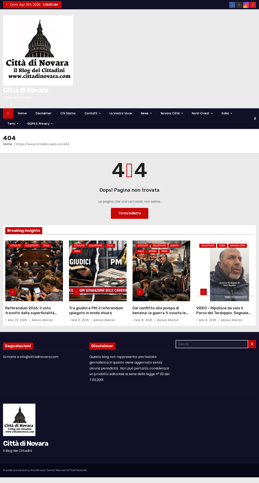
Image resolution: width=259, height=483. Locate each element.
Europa (174, 245)
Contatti (93, 113)
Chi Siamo (68, 113)
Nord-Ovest (202, 113)
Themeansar (78, 470)
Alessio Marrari (41, 320)
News (146, 113)
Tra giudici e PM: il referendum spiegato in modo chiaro (96, 310)
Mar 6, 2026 (208, 320)
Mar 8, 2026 (81, 320)
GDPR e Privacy (40, 124)
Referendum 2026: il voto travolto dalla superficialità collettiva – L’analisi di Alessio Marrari (31, 315)
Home (22, 113)
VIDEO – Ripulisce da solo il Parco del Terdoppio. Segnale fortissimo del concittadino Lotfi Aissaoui (222, 315)
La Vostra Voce (120, 113)
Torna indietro (129, 213)
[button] (255, 118)
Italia (227, 113)
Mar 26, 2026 (18, 320)
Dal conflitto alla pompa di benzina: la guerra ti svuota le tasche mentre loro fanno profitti (159, 315)
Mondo (152, 251)
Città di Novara (25, 90)
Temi (12, 124)
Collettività (31, 245)
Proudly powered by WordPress (24, 470)
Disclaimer (43, 113)
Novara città (172, 113)
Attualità (15, 245)
